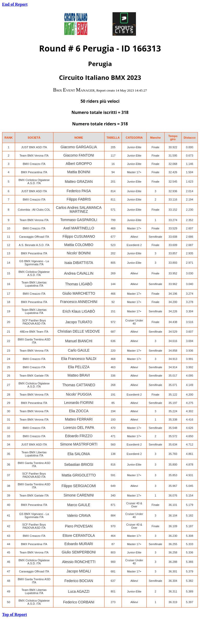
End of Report (15, 4)
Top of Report (14, 614)
